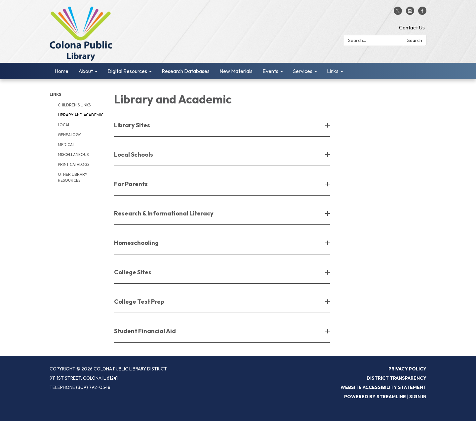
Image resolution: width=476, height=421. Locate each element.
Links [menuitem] (332, 71)
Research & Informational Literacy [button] (164, 213)
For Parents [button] (131, 184)
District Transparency (396, 378)
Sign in (417, 397)
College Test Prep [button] (139, 301)
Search (414, 40)
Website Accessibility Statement (383, 387)
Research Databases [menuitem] (186, 71)
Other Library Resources (72, 177)
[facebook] (422, 13)
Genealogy (69, 134)
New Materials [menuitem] (236, 71)
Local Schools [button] (134, 154)
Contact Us (412, 27)
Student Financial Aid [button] (145, 331)
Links (55, 94)
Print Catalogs (73, 164)
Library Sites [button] (132, 125)
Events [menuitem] (270, 71)
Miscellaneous (73, 154)
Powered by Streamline (375, 397)
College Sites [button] (133, 272)
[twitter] (398, 13)
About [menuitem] (85, 71)
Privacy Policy (407, 369)
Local (64, 124)
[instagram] (410, 13)
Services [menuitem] (302, 71)
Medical (66, 144)
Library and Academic (80, 114)
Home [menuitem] (61, 71)
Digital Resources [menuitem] (127, 71)
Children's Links (74, 104)
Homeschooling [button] (137, 243)
